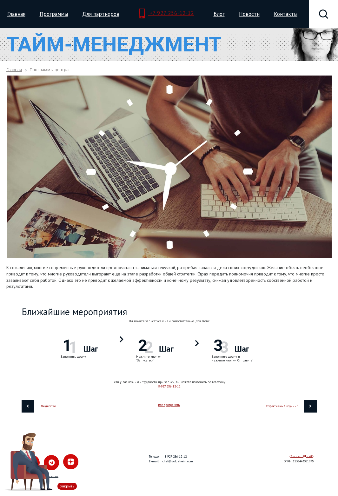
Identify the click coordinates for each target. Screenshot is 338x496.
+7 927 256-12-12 (166, 14)
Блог (219, 13)
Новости (249, 13)
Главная (16, 13)
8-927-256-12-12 (169, 386)
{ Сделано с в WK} (301, 456)
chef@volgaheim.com (177, 461)
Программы (54, 13)
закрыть (67, 486)
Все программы (169, 405)
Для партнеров (100, 13)
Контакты (285, 13)
